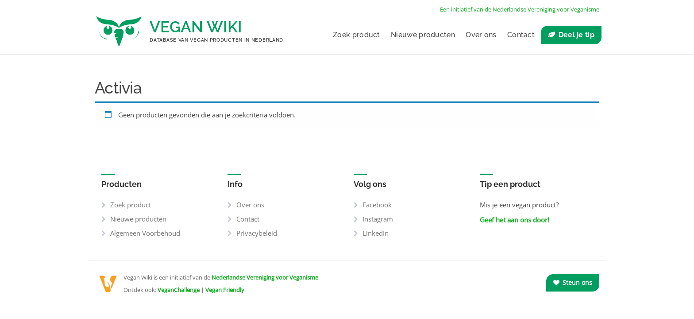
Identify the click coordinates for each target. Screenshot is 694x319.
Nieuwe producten (423, 35)
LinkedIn (375, 233)
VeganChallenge (179, 290)
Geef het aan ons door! (514, 219)
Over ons (481, 35)
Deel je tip (576, 35)
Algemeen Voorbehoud (145, 233)
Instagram (377, 218)
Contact (521, 35)
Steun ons (572, 282)
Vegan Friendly (224, 290)
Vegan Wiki (196, 27)
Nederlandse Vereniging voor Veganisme (265, 277)
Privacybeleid (256, 233)
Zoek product (356, 35)
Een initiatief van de (519, 9)
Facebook (377, 204)
